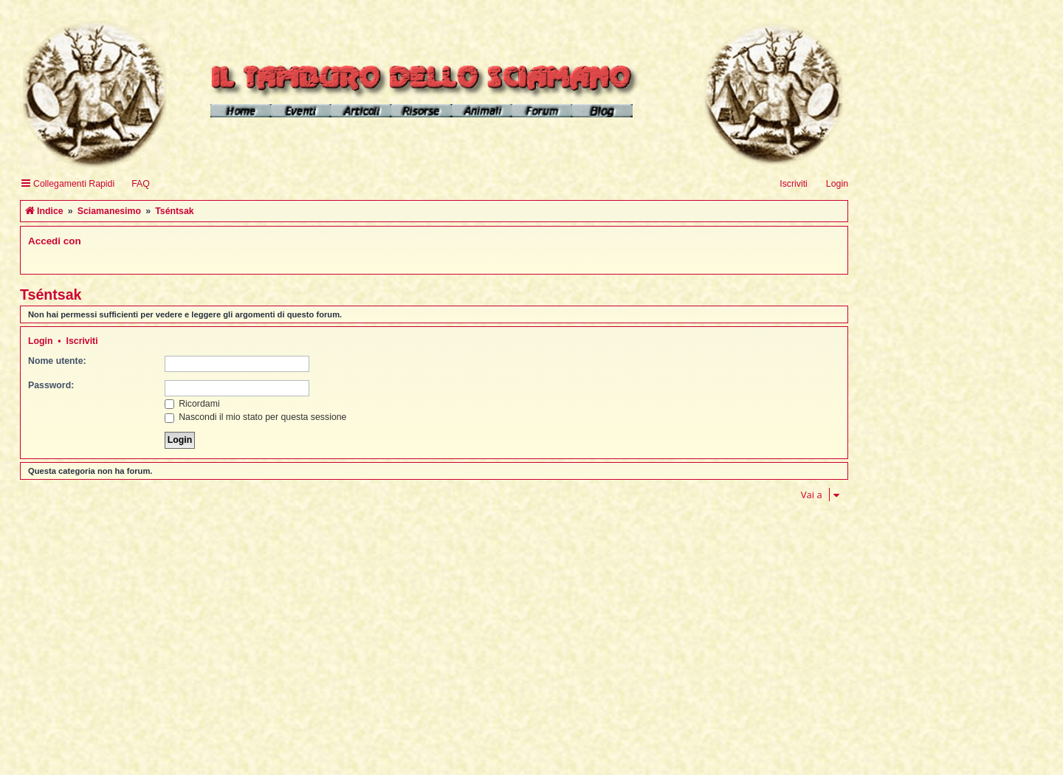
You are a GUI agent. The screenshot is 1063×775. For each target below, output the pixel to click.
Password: (51, 385)
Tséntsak (51, 294)
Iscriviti (82, 341)
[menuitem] (134, 184)
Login (40, 341)
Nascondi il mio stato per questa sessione (256, 417)
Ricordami (192, 404)
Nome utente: (57, 361)
